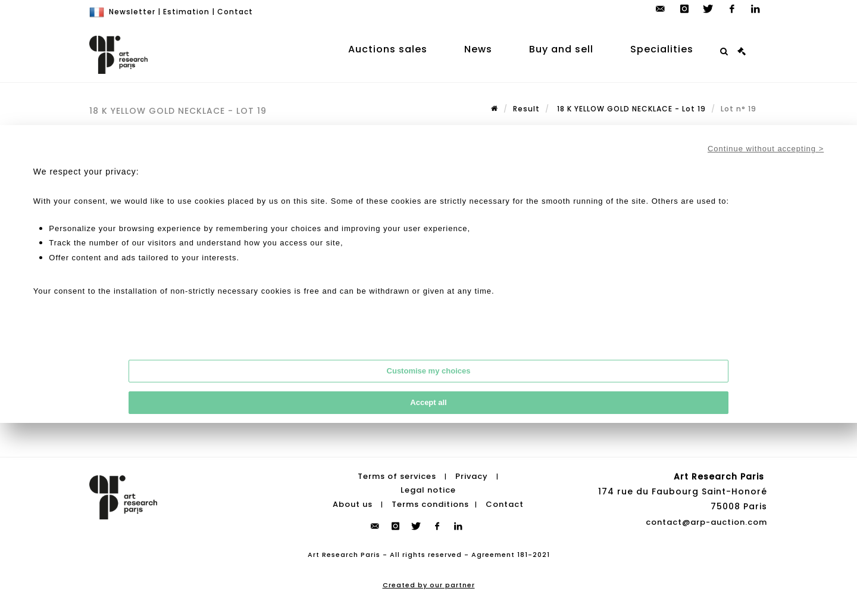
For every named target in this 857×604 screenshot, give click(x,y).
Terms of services (397, 476)
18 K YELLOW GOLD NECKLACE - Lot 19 (630, 109)
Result (526, 109)
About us (353, 504)
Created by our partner (429, 585)
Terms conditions (430, 504)
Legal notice (428, 490)
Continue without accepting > (766, 148)
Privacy (471, 476)
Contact (235, 12)
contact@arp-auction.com (706, 522)
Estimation (186, 12)
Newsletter (132, 12)
